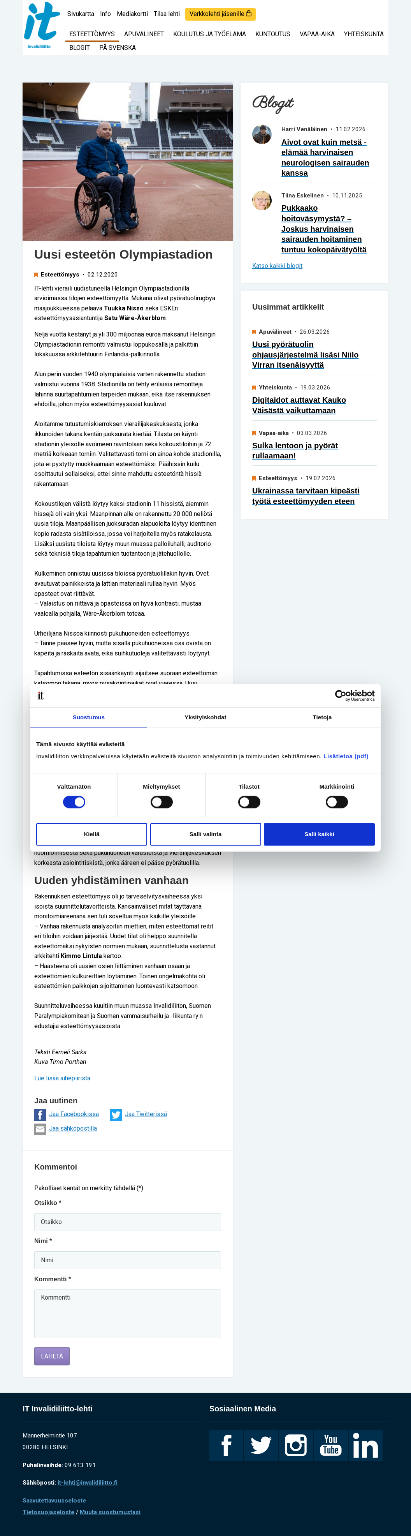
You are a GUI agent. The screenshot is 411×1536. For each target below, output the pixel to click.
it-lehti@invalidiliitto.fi (88, 1482)
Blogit (79, 47)
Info (105, 14)
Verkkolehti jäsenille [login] (220, 14)
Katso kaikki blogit (277, 266)
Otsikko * (47, 1203)
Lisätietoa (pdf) (346, 756)
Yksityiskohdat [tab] (205, 717)
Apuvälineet (144, 34)
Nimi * (43, 1241)
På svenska (117, 47)
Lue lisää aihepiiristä (62, 1078)
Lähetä (52, 1356)
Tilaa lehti (167, 14)
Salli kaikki (319, 834)
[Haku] (376, 9)
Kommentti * (52, 1279)
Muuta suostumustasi (110, 1512)
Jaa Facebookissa (66, 1115)
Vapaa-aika (317, 34)
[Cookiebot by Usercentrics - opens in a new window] (341, 695)
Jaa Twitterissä (138, 1115)
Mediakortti (132, 14)
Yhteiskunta (364, 34)
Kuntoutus (272, 34)
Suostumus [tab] (89, 717)
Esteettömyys (92, 34)
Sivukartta (80, 14)
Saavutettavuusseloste (54, 1500)
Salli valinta (206, 834)
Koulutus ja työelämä (209, 34)
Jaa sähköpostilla (65, 1129)
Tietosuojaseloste (48, 1512)
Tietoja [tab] (322, 717)
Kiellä (91, 834)
